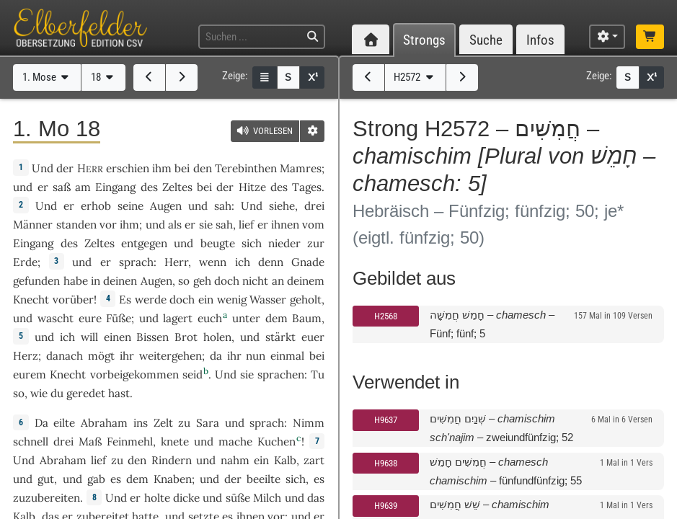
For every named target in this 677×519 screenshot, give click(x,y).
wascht (55, 318)
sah (222, 206)
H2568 (385, 316)
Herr (176, 262)
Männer (33, 224)
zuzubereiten (46, 498)
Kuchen (276, 441)
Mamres (301, 168)
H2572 (415, 77)
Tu (317, 374)
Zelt (163, 423)
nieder (284, 243)
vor (108, 224)
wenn (212, 262)
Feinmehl (130, 441)
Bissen (152, 337)
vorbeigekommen (134, 374)
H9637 (385, 419)
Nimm (308, 423)
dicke (186, 498)
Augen (166, 206)
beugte (217, 243)
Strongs (424, 40)
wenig (232, 299)
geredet (85, 393)
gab (96, 479)
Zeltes (177, 187)
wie (39, 393)
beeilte (263, 479)
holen (217, 337)
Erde (25, 262)
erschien (127, 168)
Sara (207, 423)
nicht (255, 281)
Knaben (173, 479)
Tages (307, 187)
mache (235, 441)
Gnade (307, 262)
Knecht (31, 299)
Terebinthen (246, 168)
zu (184, 423)
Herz (25, 356)
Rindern (171, 460)
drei (314, 206)
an (278, 281)
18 (104, 77)
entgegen (144, 243)
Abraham (104, 423)
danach (64, 356)
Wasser (267, 299)
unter (246, 318)
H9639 (385, 505)
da (216, 356)
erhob (96, 206)
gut (45, 479)
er (42, 187)
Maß (90, 441)
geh (202, 281)
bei (316, 356)
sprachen (280, 374)
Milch (267, 498)
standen (76, 224)
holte (157, 498)
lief (246, 224)
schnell (30, 441)
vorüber (73, 299)
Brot (186, 337)
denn (270, 262)
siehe (282, 206)
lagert (178, 318)
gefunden (36, 281)
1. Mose (47, 77)
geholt (306, 299)
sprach (136, 262)
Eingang (115, 187)
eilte (64, 423)
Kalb (285, 460)
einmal (287, 356)
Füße (118, 318)
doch (226, 281)
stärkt (280, 337)
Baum (307, 318)
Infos (540, 40)
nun (255, 356)
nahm (235, 460)
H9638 (385, 463)
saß (62, 187)
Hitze (252, 187)
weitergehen (170, 356)
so (19, 393)
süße (238, 498)
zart (314, 460)
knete (175, 441)
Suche (486, 40)
